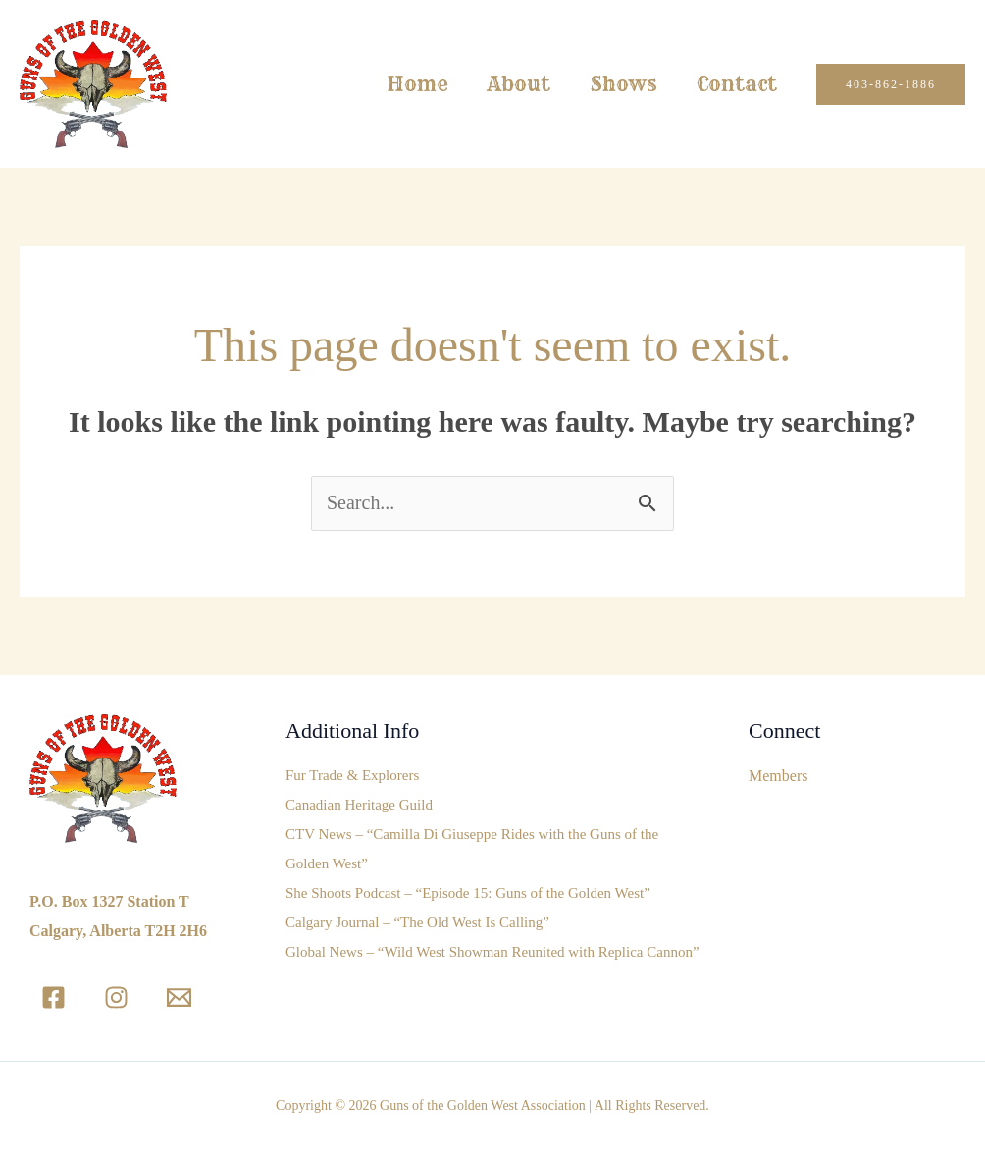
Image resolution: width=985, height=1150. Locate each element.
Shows (623, 84)
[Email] (179, 997)
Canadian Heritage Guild (359, 805)
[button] (890, 84)
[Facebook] (53, 997)
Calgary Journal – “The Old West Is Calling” (417, 923)
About (519, 84)
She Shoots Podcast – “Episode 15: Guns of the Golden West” (467, 894)
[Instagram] (116, 997)
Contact (737, 84)
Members (778, 775)
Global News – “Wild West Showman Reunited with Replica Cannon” (492, 953)
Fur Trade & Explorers (352, 776)
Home (417, 84)
